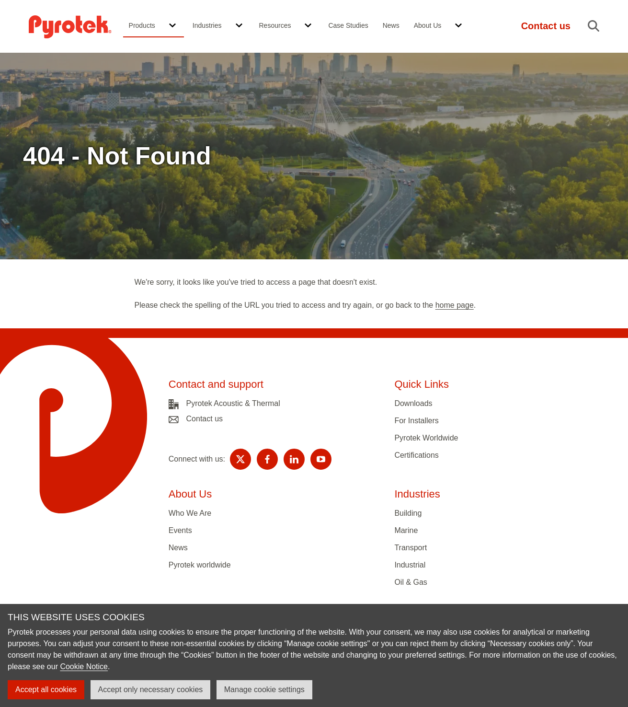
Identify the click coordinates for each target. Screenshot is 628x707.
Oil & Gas (410, 582)
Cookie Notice (84, 666)
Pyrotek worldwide (200, 565)
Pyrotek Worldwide (426, 438)
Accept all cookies (46, 689)
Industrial (409, 565)
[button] (172, 25)
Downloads (413, 403)
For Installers (416, 421)
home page (454, 305)
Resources (275, 25)
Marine (406, 530)
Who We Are (190, 513)
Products (142, 25)
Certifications (416, 455)
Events (180, 530)
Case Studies (348, 25)
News (391, 25)
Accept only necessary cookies (150, 689)
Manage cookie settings (264, 689)
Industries (207, 25)
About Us (428, 25)
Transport (410, 548)
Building (408, 513)
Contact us (204, 419)
